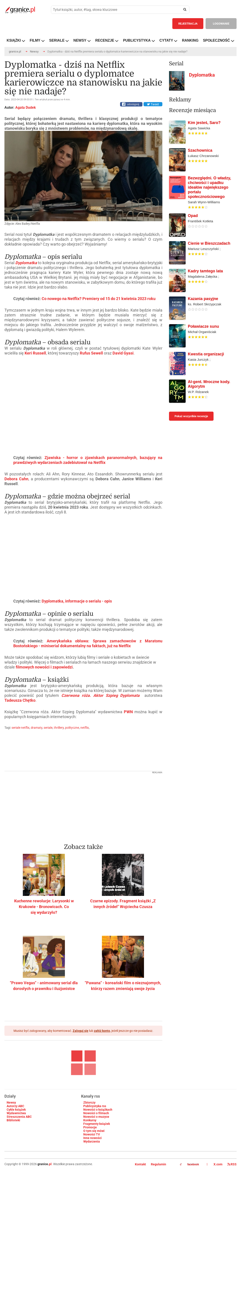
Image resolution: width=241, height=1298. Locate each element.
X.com (215, 1238)
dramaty (36, 801)
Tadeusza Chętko (19, 773)
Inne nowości (92, 1211)
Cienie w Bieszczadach (209, 292)
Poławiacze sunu (203, 375)
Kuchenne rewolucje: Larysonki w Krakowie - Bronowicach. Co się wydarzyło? (44, 980)
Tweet (153, 104)
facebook (189, 1238)
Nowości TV (91, 1208)
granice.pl (15, 51)
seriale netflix (20, 801)
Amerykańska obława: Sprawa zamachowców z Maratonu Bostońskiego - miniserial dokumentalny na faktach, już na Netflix (87, 717)
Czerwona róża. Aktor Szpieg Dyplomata (100, 769)
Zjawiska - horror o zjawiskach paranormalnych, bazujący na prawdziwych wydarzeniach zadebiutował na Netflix (87, 533)
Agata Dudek (25, 107)
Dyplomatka (26, 262)
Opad (193, 265)
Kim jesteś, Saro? (204, 172)
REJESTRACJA (188, 23)
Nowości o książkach (97, 1183)
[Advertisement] (83, 878)
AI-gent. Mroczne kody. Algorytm (209, 433)
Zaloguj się (80, 1104)
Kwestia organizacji (206, 403)
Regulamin (158, 1238)
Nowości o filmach (96, 1186)
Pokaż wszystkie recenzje (191, 465)
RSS (232, 1238)
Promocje (90, 1201)
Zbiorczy (89, 1176)
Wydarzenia (91, 1215)
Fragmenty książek (96, 1197)
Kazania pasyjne (203, 348)
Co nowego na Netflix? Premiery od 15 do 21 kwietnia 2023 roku (98, 372)
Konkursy (89, 1193)
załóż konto (102, 1104)
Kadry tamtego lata (205, 320)
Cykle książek (16, 1183)
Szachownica (200, 199)
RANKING (190, 40)
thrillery (59, 801)
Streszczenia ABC (19, 1190)
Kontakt (140, 1238)
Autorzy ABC (15, 1179)
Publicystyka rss (94, 1179)
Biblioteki (13, 1193)
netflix (84, 801)
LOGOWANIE (221, 23)
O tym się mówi (94, 1204)
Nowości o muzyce (96, 1190)
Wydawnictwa (16, 1186)
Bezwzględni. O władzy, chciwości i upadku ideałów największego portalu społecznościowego (209, 236)
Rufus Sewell (91, 426)
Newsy (34, 51)
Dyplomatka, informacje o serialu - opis (77, 674)
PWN (128, 785)
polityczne (72, 801)
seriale (48, 801)
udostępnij (133, 104)
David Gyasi (123, 426)
